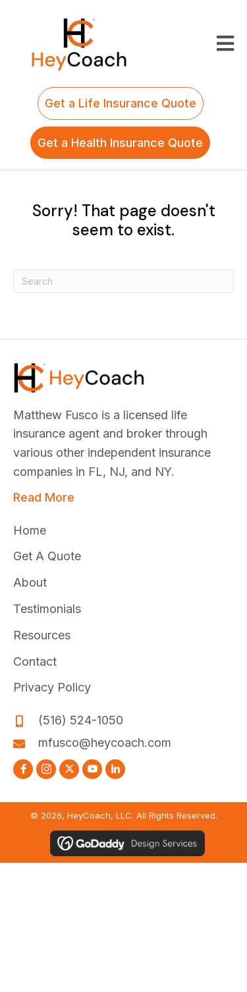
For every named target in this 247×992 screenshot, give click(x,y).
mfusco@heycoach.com (104, 742)
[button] (23, 769)
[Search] (123, 281)
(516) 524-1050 (80, 720)
